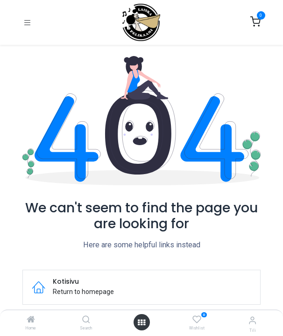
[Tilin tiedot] (252, 320)
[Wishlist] (197, 319)
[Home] (31, 320)
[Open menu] (141, 322)
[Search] (86, 320)
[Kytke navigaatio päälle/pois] (27, 22)
